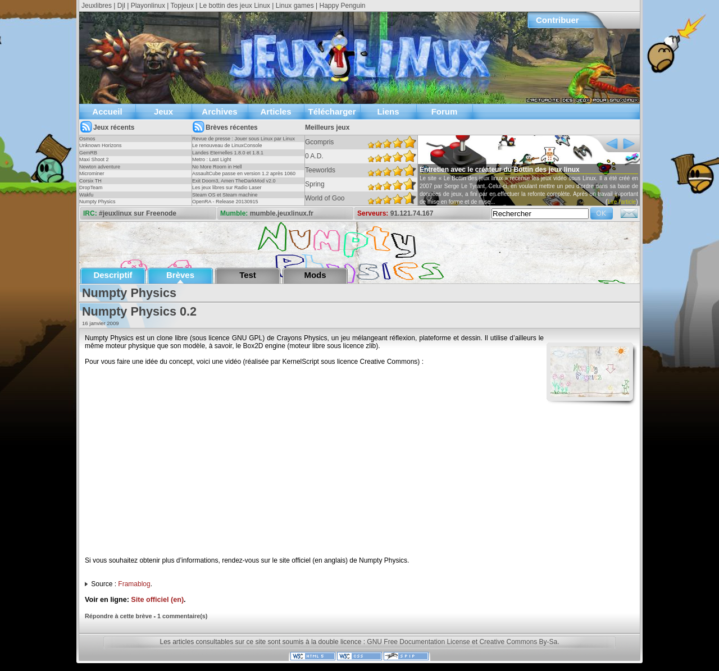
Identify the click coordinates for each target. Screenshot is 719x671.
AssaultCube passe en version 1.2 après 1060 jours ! (243, 177)
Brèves (180, 275)
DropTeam (91, 187)
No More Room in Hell (217, 167)
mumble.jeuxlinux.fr (281, 213)
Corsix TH (90, 181)
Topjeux (182, 6)
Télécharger (332, 111)
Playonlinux (148, 6)
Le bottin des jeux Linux (234, 6)
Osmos (87, 138)
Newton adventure (99, 167)
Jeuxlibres (96, 6)
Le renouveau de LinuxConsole (227, 145)
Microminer (91, 173)
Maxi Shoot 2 (94, 159)
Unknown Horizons (100, 145)
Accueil (107, 111)
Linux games (295, 6)
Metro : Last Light (211, 159)
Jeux (163, 111)
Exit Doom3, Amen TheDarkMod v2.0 (233, 181)
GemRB (88, 153)
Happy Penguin (342, 6)
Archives (219, 111)
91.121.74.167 (412, 213)
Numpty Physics (97, 201)
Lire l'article (622, 202)
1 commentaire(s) (182, 616)
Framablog (134, 584)
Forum (444, 111)
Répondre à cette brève (118, 616)
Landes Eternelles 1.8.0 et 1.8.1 (227, 153)
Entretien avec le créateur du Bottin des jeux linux (500, 170)
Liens (388, 111)
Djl (121, 6)
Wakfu (86, 195)
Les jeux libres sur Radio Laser (227, 187)
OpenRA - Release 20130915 (225, 201)
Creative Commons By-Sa (518, 642)
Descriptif (112, 275)
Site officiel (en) (157, 600)
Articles (275, 111)
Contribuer (557, 20)
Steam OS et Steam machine (225, 195)
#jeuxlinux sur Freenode (137, 213)
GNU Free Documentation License (418, 642)
